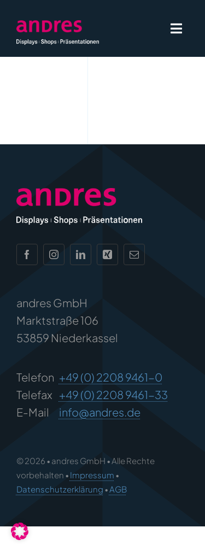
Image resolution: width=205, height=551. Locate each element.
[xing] (107, 252)
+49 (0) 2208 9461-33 (113, 392)
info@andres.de (99, 410)
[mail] (134, 252)
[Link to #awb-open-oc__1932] (176, 28)
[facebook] (27, 252)
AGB (118, 486)
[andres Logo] (57, 25)
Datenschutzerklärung (59, 486)
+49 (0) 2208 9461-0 (110, 375)
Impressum (92, 472)
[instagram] (54, 252)
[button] (19, 531)
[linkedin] (80, 252)
